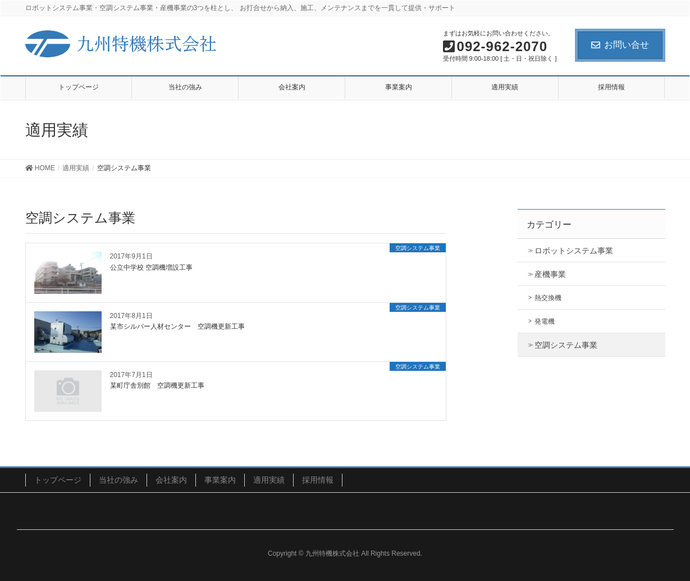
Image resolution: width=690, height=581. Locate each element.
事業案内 (220, 479)
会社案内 (171, 479)
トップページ (57, 479)
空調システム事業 (565, 345)
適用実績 (269, 479)
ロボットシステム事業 (573, 250)
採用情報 (317, 479)
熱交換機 (547, 298)
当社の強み (118, 479)
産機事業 (550, 274)
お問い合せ (620, 44)
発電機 (544, 321)
